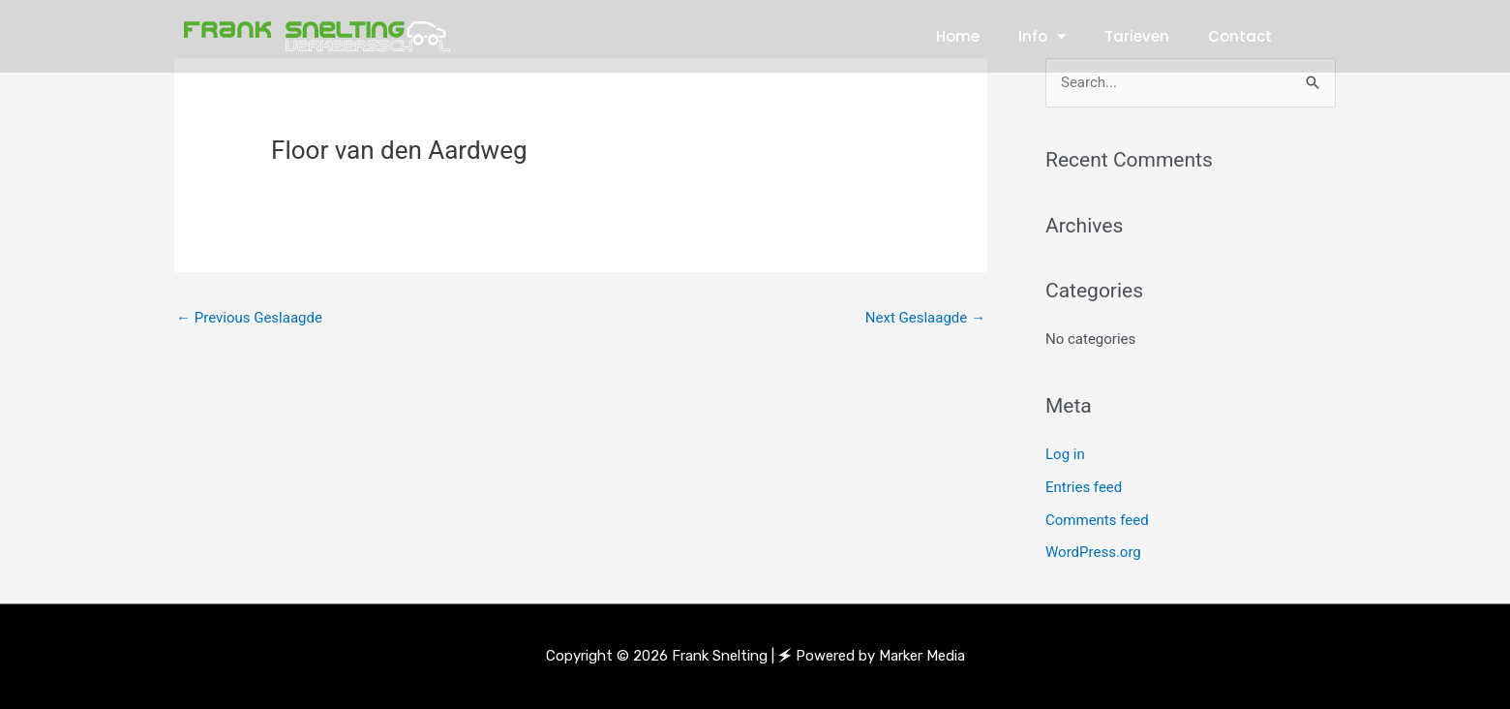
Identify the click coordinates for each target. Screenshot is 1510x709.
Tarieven (1136, 36)
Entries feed (1083, 487)
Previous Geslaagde (249, 317)
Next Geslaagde (925, 317)
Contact (1240, 36)
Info (1042, 36)
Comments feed (1097, 520)
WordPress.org (1093, 552)
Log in (1065, 454)
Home (958, 36)
